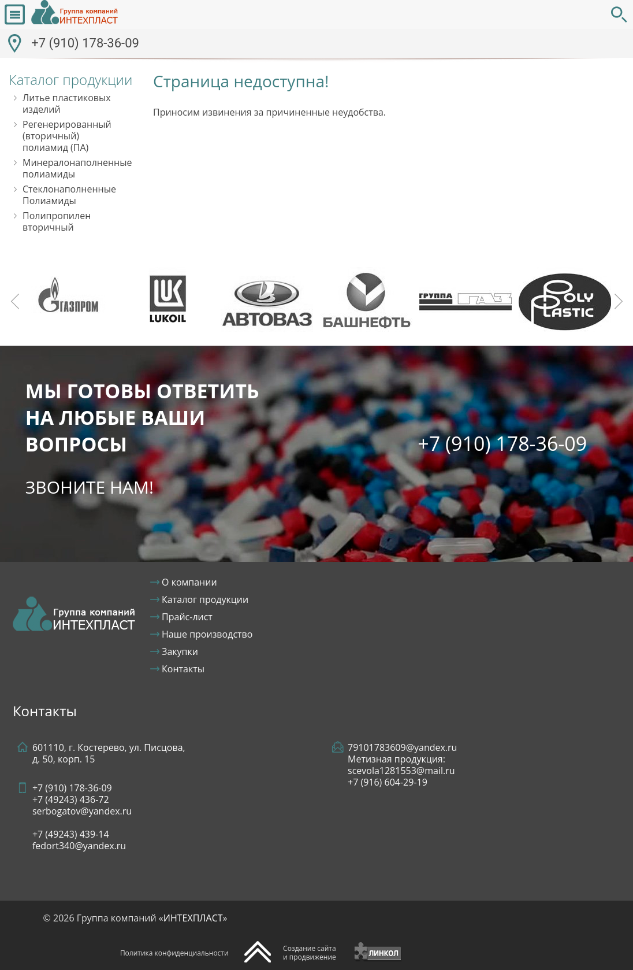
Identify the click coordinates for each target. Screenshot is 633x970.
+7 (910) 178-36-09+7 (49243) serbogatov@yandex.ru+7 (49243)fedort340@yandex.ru (82, 817)
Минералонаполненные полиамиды (77, 168)
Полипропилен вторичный (57, 221)
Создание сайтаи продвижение (309, 952)
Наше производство (207, 634)
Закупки (180, 651)
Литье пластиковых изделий (67, 103)
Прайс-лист (187, 616)
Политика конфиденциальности (174, 953)
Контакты (183, 668)
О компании (189, 582)
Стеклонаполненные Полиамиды (69, 194)
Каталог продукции (205, 599)
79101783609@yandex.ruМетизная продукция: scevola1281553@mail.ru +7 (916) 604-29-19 (402, 764)
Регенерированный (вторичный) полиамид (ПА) (67, 136)
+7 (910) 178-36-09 (85, 43)
